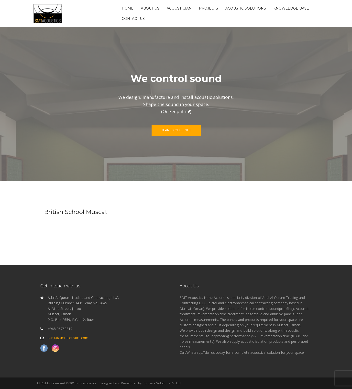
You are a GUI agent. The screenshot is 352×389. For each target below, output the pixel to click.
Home (127, 8)
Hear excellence (176, 130)
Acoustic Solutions (245, 8)
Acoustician (179, 8)
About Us (150, 8)
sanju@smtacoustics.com (68, 337)
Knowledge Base (291, 8)
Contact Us (133, 18)
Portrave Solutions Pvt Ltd (162, 383)
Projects (208, 8)
